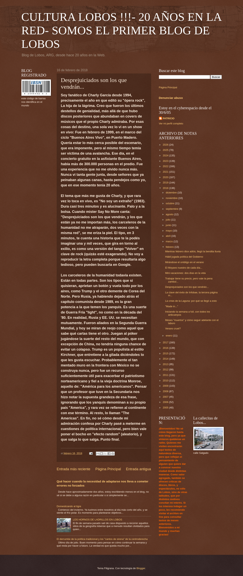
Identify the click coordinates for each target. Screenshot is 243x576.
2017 (166, 342)
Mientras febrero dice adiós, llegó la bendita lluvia (193, 251)
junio (169, 225)
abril (168, 235)
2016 (166, 347)
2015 (166, 353)
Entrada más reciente (73, 469)
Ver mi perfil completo (171, 123)
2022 (166, 166)
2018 (166, 188)
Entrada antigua (138, 469)
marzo (169, 241)
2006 (166, 402)
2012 (166, 369)
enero (169, 335)
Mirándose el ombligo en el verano (184, 262)
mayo (169, 230)
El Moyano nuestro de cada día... (183, 267)
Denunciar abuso (171, 97)
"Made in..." (171, 306)
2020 (166, 177)
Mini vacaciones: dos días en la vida (185, 273)
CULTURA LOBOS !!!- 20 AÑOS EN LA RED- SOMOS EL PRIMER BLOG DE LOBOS (121, 30)
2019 (166, 182)
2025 (166, 150)
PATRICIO (169, 118)
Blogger (141, 568)
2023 (166, 160)
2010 (166, 380)
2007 (166, 396)
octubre (170, 203)
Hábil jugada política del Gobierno (184, 256)
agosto (170, 214)
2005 (166, 407)
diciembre (171, 192)
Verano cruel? (173, 328)
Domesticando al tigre (69, 506)
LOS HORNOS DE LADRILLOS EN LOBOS (97, 519)
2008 (166, 391)
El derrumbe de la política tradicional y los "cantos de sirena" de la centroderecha (102, 539)
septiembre (172, 208)
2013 (166, 364)
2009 (166, 385)
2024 (166, 155)
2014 (166, 358)
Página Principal (108, 469)
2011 (166, 375)
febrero (170, 246)
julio (168, 219)
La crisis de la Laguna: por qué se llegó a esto (191, 300)
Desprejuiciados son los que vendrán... (187, 286)
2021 (166, 171)
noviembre (172, 198)
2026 (166, 144)
